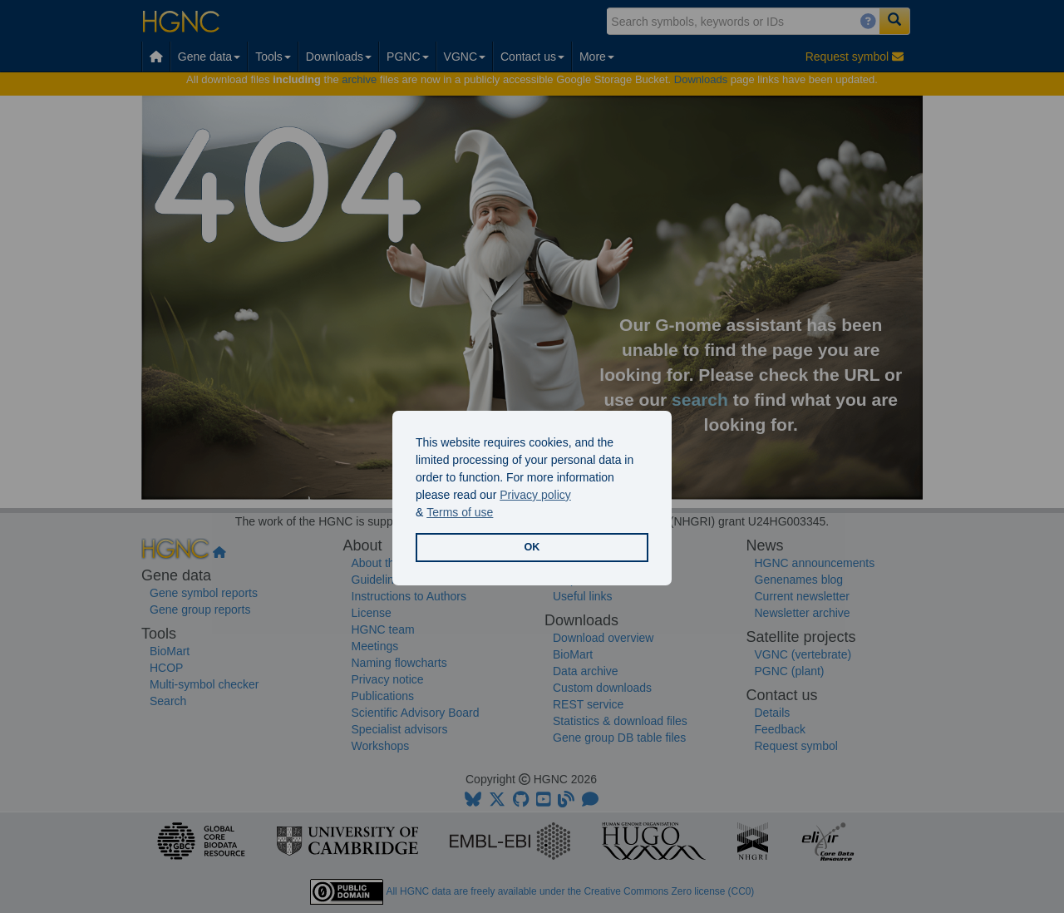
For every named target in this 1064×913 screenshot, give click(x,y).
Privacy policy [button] (535, 494)
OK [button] (532, 547)
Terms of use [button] (459, 512)
